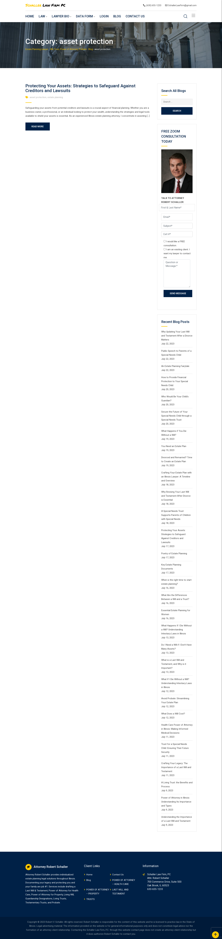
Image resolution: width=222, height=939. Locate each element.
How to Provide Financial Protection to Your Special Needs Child (174, 381)
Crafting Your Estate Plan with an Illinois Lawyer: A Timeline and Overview (176, 476)
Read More (38, 126)
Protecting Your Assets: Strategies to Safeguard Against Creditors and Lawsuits (80, 88)
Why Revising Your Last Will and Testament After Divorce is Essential (176, 495)
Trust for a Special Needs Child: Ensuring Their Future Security (175, 748)
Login (104, 16)
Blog (117, 16)
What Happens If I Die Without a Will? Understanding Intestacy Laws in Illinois (176, 629)
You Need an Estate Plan (173, 446)
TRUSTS (90, 899)
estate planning (55, 97)
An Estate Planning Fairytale (175, 366)
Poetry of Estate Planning (174, 553)
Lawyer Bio (60, 16)
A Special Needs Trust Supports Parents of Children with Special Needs (176, 515)
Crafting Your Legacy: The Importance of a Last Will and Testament (176, 767)
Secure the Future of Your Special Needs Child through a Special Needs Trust (176, 415)
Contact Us (135, 16)
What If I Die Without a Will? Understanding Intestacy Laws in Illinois (176, 683)
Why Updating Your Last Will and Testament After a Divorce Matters (176, 335)
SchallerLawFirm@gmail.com (182, 5)
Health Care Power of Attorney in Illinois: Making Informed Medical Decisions (177, 729)
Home (29, 16)
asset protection (38, 97)
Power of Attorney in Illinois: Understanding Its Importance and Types (176, 801)
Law (42, 16)
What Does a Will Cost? (173, 713)
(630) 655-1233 (153, 5)
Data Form (84, 16)
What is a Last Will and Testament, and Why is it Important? (173, 664)
